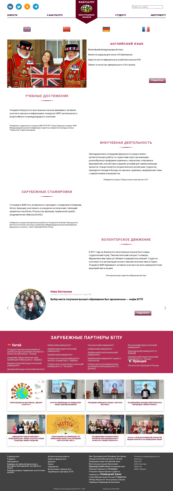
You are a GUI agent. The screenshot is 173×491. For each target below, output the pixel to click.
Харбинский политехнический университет (103, 353)
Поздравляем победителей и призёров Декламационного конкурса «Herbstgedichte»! (105, 438)
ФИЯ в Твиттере (140, 464)
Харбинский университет (60, 355)
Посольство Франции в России (143, 365)
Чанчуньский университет (101, 345)
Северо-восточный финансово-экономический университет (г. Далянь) (103, 366)
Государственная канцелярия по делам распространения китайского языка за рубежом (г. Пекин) (25, 351)
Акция (105, 477)
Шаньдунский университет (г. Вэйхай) (143, 352)
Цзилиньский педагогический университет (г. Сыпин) (143, 358)
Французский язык (99, 466)
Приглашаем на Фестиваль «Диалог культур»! (26, 404)
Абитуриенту (158, 15)
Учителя (118, 459)
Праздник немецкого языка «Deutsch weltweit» (105, 404)
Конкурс (113, 469)
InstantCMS (115, 489)
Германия (93, 482)
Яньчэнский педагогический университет (142, 346)
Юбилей (98, 477)
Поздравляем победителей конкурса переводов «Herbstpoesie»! (145, 404)
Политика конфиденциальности (146, 457)
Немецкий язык (110, 474)
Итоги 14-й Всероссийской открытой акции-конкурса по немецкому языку (144, 438)
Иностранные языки (98, 464)
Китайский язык (117, 467)
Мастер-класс (108, 459)
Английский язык (112, 461)
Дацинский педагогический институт (26, 369)
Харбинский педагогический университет (61, 350)
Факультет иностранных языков (110, 480)
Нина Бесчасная (61, 291)
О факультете (55, 15)
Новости (12, 15)
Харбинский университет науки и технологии (104, 359)
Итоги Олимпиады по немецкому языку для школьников (65, 404)
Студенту (120, 15)
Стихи (91, 477)
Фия (91, 456)
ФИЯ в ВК (138, 462)
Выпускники (114, 482)
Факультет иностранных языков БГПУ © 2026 (69, 489)
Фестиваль (121, 456)
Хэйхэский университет (59, 345)
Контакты (138, 459)
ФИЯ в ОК (138, 467)
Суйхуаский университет (100, 349)
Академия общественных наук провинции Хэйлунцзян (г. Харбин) (24, 359)
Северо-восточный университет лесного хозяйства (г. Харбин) (63, 359)
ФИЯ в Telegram (140, 469)
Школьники (113, 464)
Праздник (111, 456)
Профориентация (96, 461)
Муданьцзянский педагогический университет (24, 364)
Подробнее (157, 80)
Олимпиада (103, 482)
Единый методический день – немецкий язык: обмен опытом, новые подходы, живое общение (26, 438)
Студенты (120, 477)
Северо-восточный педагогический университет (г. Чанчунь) (65, 365)
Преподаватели (100, 456)
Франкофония (104, 472)
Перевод (92, 469)
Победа (92, 480)
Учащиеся (93, 472)
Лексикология (95, 459)
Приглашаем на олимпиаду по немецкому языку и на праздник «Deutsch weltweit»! (66, 438)
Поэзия (111, 477)
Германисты (102, 469)
